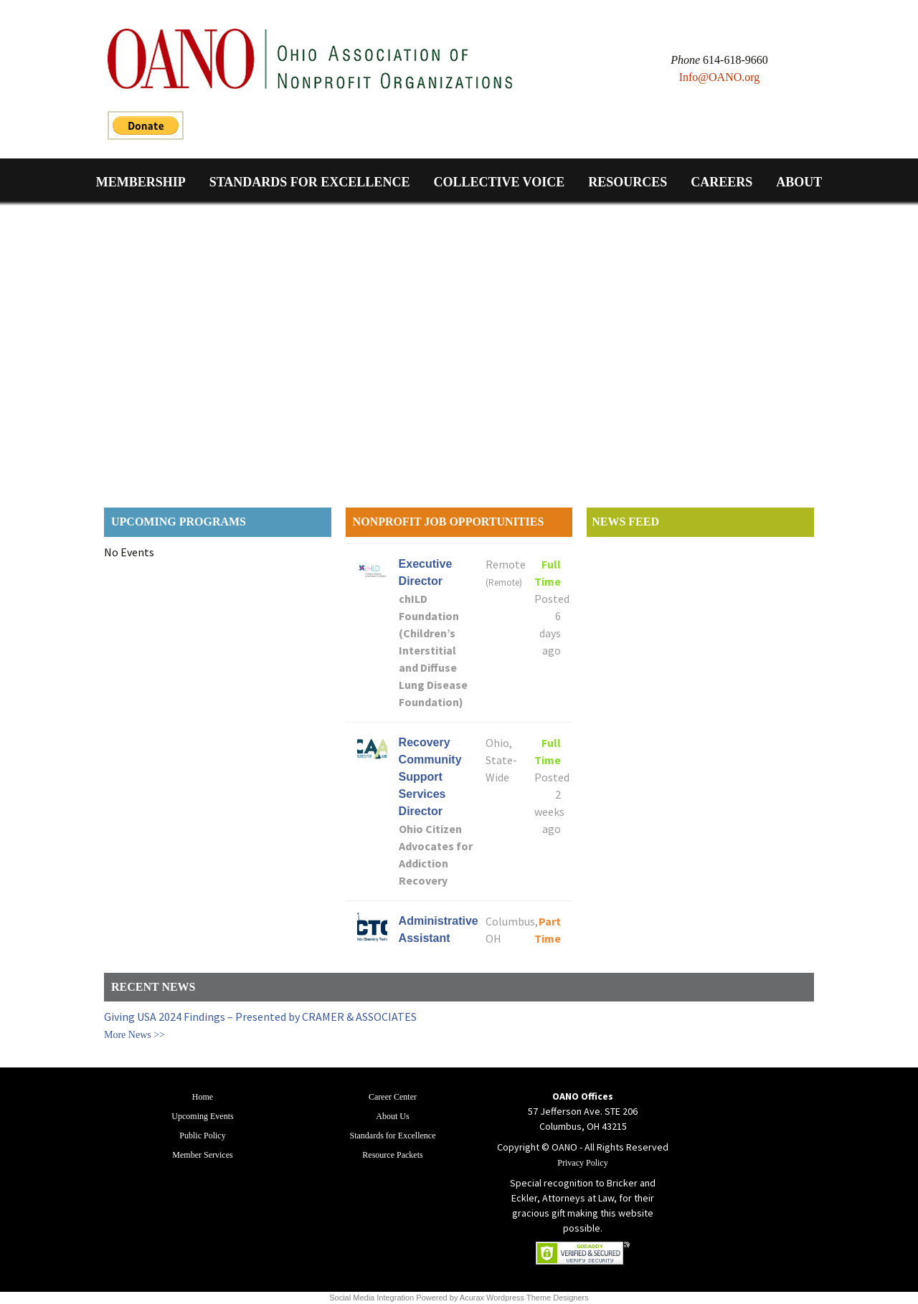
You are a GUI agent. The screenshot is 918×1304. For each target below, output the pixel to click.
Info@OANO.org (719, 77)
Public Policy (202, 1136)
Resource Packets (392, 1155)
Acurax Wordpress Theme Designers (524, 1297)
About (799, 182)
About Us (392, 1116)
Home (202, 1097)
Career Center (393, 1097)
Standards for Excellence (309, 182)
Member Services (202, 1155)
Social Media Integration (371, 1297)
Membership (141, 182)
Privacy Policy (582, 1163)
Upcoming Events (202, 1116)
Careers (721, 182)
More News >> (134, 1034)
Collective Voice (498, 182)
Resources (627, 182)
